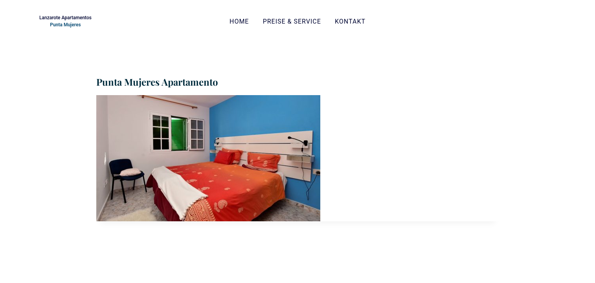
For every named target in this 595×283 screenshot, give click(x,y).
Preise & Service (292, 21)
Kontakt (350, 21)
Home (239, 21)
